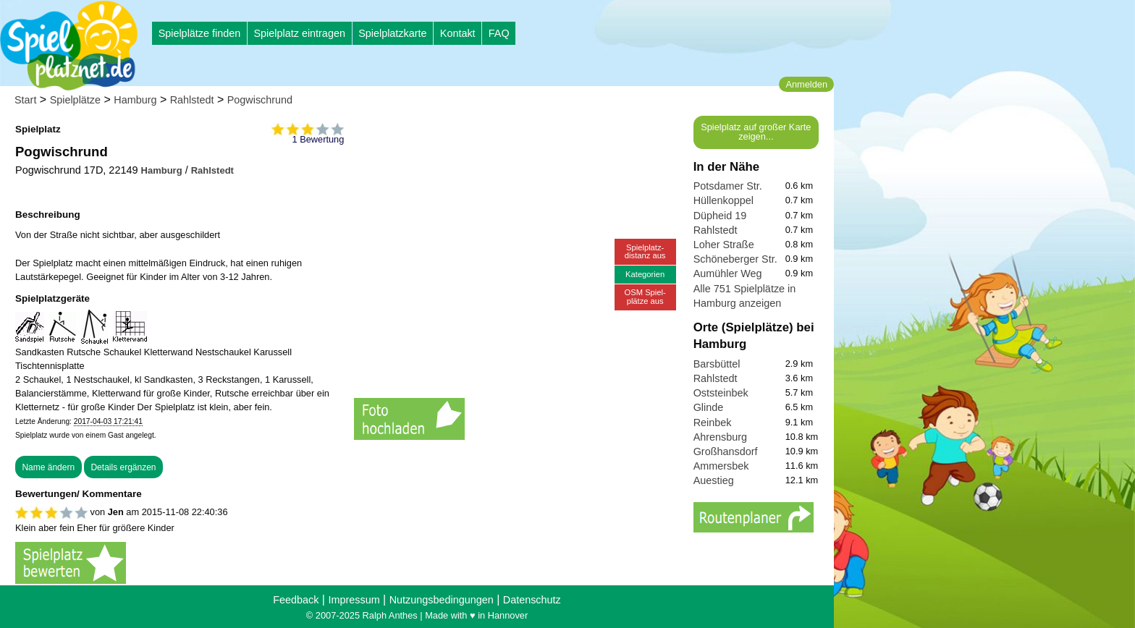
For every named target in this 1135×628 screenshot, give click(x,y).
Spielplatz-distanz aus (645, 251)
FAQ (499, 33)
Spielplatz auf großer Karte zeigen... (756, 132)
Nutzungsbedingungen (441, 600)
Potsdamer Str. (727, 186)
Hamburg (135, 100)
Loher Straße (723, 244)
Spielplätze (75, 100)
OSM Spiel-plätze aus (645, 296)
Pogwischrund (259, 100)
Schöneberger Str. (735, 259)
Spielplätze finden (200, 33)
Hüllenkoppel (723, 200)
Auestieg (713, 480)
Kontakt (458, 33)
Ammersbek (721, 466)
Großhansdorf (725, 451)
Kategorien (644, 274)
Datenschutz (532, 600)
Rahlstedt (192, 100)
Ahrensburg (720, 437)
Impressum (353, 600)
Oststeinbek (720, 393)
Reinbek (712, 422)
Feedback (295, 600)
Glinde (708, 407)
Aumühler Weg (727, 273)
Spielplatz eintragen (299, 33)
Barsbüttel (717, 364)
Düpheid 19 (720, 215)
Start (25, 100)
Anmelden (806, 84)
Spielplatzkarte (392, 33)
